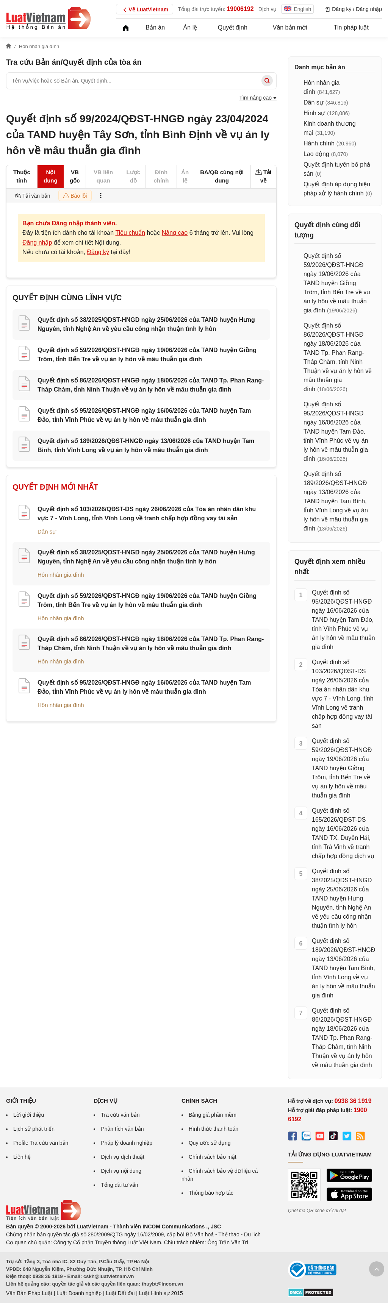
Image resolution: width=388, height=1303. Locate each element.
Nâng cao (175, 232)
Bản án (155, 27)
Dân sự (47, 531)
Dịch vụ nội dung (121, 1171)
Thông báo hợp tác (211, 1193)
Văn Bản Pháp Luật (29, 1293)
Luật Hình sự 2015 (161, 1293)
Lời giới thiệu (28, 1115)
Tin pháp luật (351, 27)
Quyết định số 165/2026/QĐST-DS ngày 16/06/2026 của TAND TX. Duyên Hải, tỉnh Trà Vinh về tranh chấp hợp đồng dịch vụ (343, 833)
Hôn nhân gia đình (61, 574)
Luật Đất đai (120, 1293)
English (297, 9)
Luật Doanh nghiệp (79, 1293)
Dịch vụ (267, 9)
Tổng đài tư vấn (119, 1185)
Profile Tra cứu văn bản (40, 1143)
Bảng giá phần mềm (212, 1115)
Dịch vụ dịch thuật (122, 1157)
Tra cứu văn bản (120, 1115)
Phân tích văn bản (122, 1129)
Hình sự (314, 113)
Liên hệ (22, 1157)
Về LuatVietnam (144, 10)
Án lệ (190, 27)
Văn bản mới (290, 27)
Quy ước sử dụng (210, 1143)
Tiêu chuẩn (130, 232)
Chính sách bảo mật (212, 1157)
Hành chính (319, 143)
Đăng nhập (37, 242)
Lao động (316, 154)
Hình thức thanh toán (213, 1129)
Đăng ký (98, 252)
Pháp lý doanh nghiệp (126, 1143)
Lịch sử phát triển (34, 1129)
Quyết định (232, 27)
